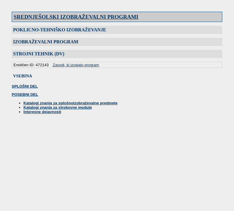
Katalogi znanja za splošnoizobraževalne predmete (70, 103)
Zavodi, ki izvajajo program (76, 65)
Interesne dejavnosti (42, 112)
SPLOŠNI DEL (25, 86)
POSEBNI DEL (25, 94)
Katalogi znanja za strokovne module (57, 107)
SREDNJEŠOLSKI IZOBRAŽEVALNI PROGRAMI (76, 17)
